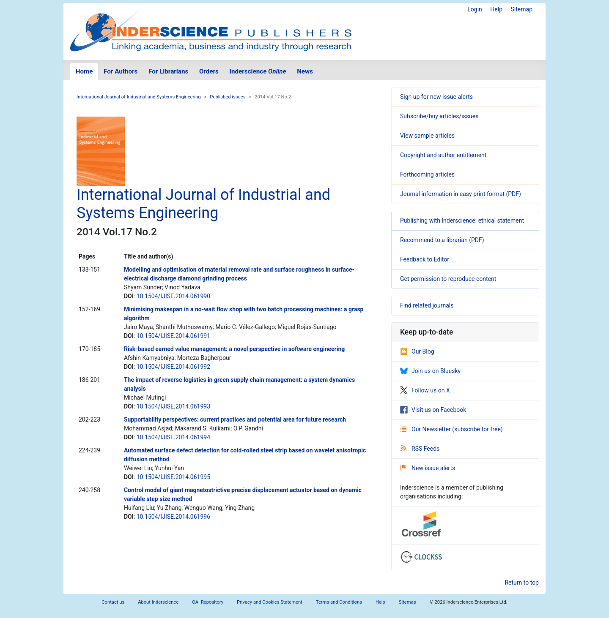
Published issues (227, 97)
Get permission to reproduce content (448, 278)
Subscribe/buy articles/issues (439, 116)
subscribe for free (477, 429)
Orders (209, 71)
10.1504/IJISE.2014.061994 (173, 437)
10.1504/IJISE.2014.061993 (173, 406)
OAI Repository (207, 602)
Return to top (522, 582)
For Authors (120, 71)
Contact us (113, 602)
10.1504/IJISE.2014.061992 (173, 366)
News (305, 71)
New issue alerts (428, 468)
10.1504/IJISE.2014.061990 (173, 296)
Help (496, 9)
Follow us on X (425, 390)
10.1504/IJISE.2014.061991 (173, 335)
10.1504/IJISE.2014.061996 (173, 516)
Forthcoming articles (427, 174)
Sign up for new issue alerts (436, 96)
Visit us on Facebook (433, 409)
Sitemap (521, 9)
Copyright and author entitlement (443, 155)
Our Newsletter (426, 429)
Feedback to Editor (424, 259)
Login (474, 9)
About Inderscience (158, 602)
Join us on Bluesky (430, 371)
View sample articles (427, 135)
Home (84, 71)
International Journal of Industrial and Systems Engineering (139, 97)
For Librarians (168, 71)
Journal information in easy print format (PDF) (460, 194)
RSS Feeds (420, 448)
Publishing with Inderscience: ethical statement (462, 220)
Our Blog (417, 351)
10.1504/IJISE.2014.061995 (173, 477)
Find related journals (426, 305)
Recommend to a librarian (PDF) (442, 240)
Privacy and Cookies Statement (269, 602)
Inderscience (258, 71)
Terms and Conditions (339, 602)
